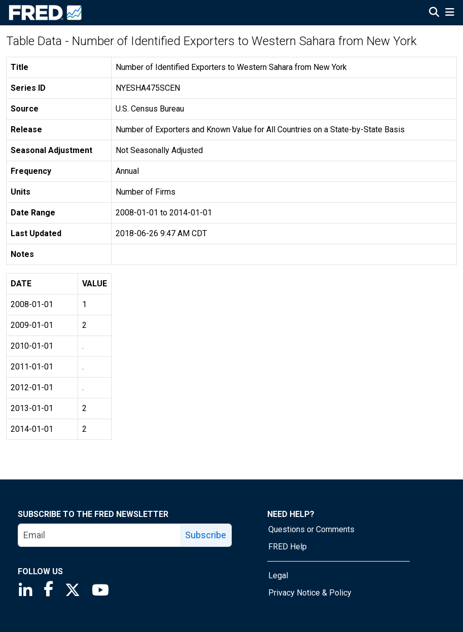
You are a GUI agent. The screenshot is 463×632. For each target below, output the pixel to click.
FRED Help (287, 546)
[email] (99, 535)
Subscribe (205, 535)
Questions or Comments (311, 529)
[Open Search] (434, 13)
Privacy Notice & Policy (309, 593)
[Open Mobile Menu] (449, 13)
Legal (278, 575)
